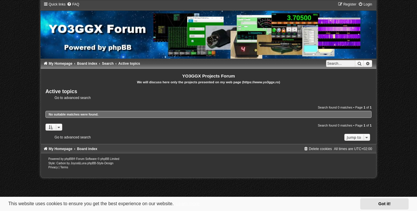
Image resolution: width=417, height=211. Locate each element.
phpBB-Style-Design (100, 163)
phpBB (69, 158)
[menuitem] (73, 4)
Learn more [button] (188, 203)
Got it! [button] (384, 203)
